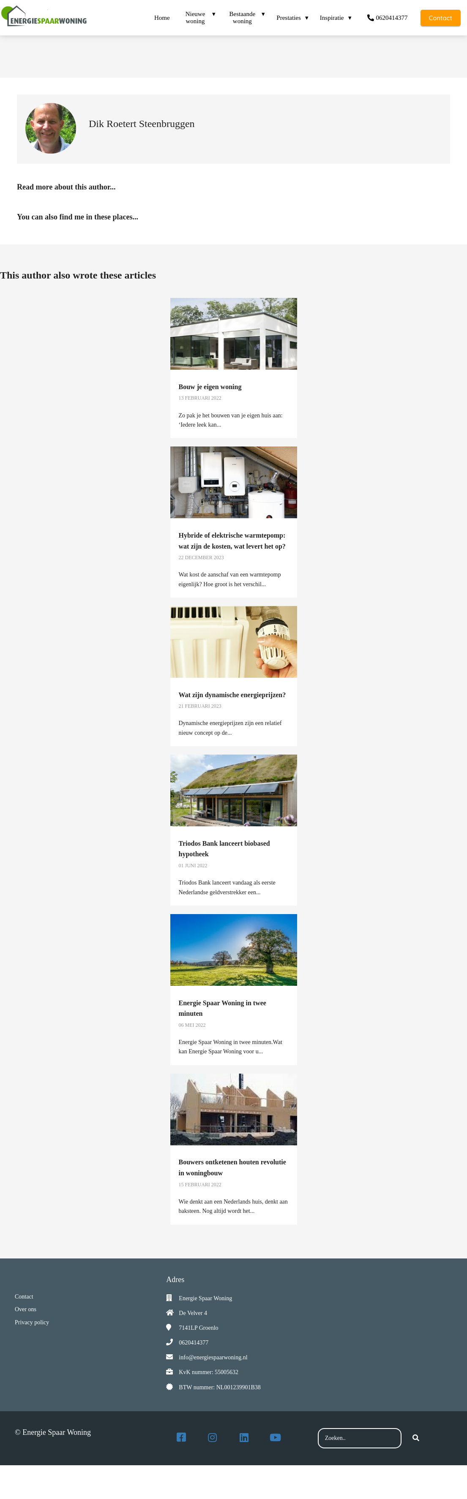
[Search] (416, 1438)
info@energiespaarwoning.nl (213, 1357)
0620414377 (193, 1342)
